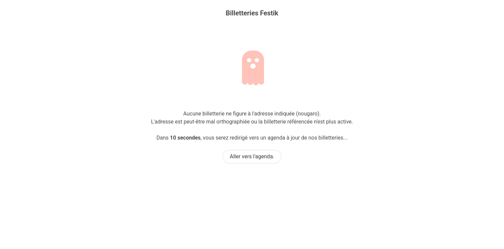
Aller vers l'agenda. (252, 156)
